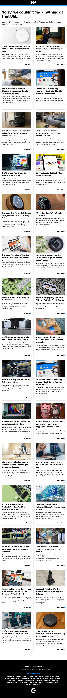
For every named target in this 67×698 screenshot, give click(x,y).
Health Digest (15, 678)
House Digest (25, 678)
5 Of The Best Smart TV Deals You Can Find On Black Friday (16, 423)
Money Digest (11, 680)
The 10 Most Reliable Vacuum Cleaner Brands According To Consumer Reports (15, 464)
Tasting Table (23, 682)
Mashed (57, 678)
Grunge (7, 678)
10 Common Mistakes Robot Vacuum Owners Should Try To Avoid (49, 48)
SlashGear (10, 682)
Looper (52, 678)
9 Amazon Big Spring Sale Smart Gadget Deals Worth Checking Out (16, 215)
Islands (39, 678)
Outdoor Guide (29, 680)
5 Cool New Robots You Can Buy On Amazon (50, 214)
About (27, 666)
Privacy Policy (37, 666)
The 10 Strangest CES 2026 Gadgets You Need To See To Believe (48, 549)
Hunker (32, 678)
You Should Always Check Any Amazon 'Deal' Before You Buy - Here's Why (49, 382)
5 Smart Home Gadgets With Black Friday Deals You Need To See (49, 464)
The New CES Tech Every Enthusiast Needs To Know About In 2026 (50, 507)
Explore (25, 676)
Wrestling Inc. (37, 684)
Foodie (31, 676)
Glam (57, 676)
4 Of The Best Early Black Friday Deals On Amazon (49, 174)
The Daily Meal (33, 682)
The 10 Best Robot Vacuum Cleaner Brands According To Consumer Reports (15, 91)
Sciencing (47, 680)
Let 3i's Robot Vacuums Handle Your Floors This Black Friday (15, 338)
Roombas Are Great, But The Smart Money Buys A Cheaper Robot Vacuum (49, 257)
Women (28, 684)
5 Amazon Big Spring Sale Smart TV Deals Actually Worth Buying (50, 298)
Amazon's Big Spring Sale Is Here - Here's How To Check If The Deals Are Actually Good (16, 591)
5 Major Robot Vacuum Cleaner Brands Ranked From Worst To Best (16, 48)
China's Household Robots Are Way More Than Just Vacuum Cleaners (15, 549)
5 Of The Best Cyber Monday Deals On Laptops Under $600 (15, 632)
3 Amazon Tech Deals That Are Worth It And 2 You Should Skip (15, 256)
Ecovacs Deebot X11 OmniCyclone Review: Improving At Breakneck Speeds (50, 633)
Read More (27, 65)
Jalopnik (45, 678)
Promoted (7, 319)
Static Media (25, 669)
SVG (16, 682)
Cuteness (18, 676)
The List (41, 682)
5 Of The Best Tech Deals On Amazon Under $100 (14, 174)
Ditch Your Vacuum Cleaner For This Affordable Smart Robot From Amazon (16, 133)
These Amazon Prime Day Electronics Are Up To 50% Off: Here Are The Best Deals (49, 91)
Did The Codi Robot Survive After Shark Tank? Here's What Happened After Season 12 (50, 424)
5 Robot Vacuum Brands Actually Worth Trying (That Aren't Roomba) (48, 133)
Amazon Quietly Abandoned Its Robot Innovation (16, 380)
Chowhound (10, 676)
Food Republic (39, 676)
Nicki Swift (20, 680)
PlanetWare (39, 680)
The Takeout (49, 682)
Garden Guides (49, 676)
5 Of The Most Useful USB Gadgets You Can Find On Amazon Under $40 (13, 506)
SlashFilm (55, 680)
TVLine (56, 682)
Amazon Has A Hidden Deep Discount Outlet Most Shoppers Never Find (49, 339)
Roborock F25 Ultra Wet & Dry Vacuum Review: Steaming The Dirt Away (49, 591)
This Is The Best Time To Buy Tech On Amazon (16, 298)
